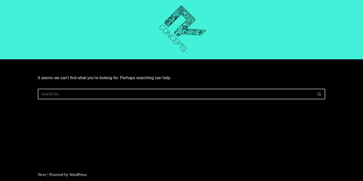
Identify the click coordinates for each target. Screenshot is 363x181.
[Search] (176, 94)
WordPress (78, 174)
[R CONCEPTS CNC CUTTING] (181, 30)
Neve (42, 174)
